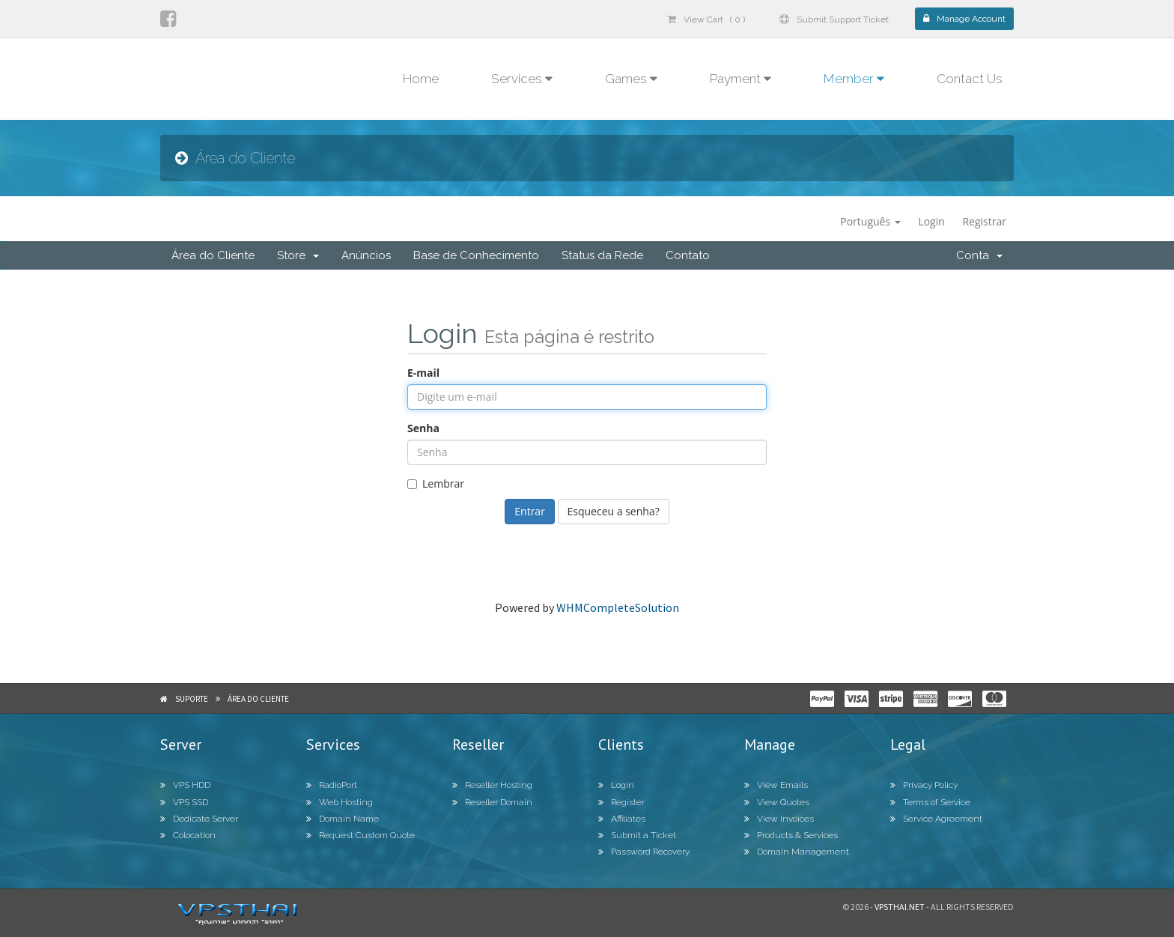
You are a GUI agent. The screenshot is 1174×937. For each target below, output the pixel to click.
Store (298, 255)
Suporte (191, 699)
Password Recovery (644, 851)
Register (621, 802)
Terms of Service (930, 802)
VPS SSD (184, 802)
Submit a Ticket (637, 835)
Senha (423, 428)
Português (870, 221)
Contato (688, 255)
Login (931, 221)
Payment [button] (740, 78)
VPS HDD (185, 785)
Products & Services (791, 835)
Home (421, 78)
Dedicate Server (199, 818)
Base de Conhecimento (476, 255)
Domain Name (342, 818)
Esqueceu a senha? (614, 511)
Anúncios (366, 255)
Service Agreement (936, 818)
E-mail (423, 373)
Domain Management (796, 851)
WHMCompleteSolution (617, 607)
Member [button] (854, 78)
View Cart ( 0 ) (706, 19)
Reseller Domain (492, 802)
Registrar (984, 221)
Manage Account (964, 18)
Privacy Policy (924, 785)
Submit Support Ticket (834, 19)
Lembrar (435, 483)
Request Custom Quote (360, 835)
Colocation (188, 835)
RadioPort (331, 785)
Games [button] (631, 78)
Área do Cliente (213, 255)
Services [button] (522, 78)
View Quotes (776, 802)
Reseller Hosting (492, 785)
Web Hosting (339, 802)
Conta (979, 255)
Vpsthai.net (900, 906)
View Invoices (779, 818)
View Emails (776, 785)
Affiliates (621, 818)
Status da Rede (602, 255)
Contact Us (970, 78)
